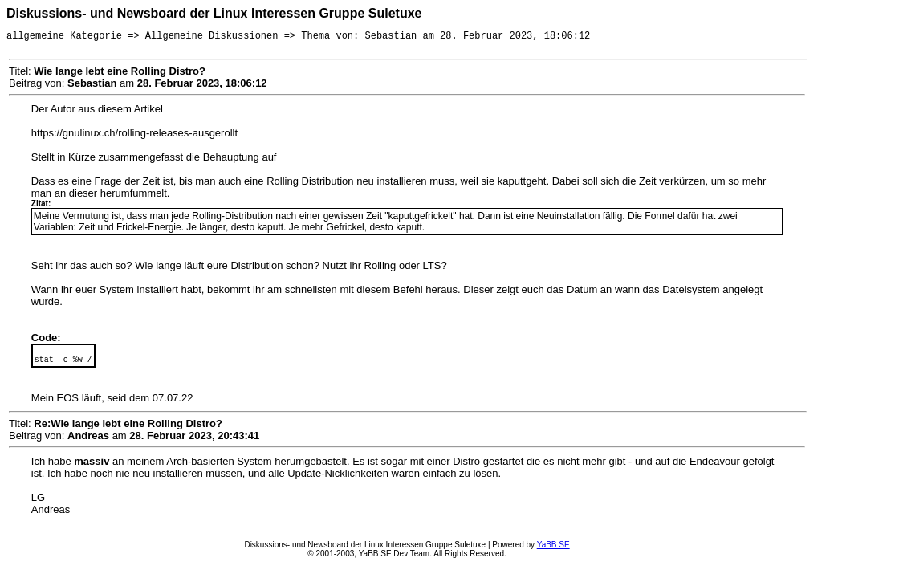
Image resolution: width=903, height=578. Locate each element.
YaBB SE (553, 547)
